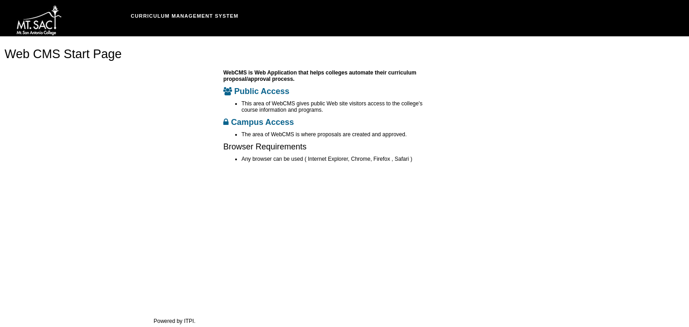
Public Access (256, 91)
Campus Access (258, 122)
